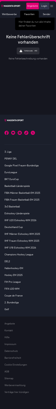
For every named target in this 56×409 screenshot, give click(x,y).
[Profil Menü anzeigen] (52, 6)
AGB (6, 371)
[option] (28, 152)
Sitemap (8, 378)
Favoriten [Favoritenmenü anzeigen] (29, 14)
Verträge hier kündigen (16, 392)
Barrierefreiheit (12, 358)
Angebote (9, 323)
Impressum (10, 344)
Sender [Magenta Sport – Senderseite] (46, 14)
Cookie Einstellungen (15, 364)
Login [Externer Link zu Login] (44, 6)
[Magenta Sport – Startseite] (10, 6)
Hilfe (7, 337)
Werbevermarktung (14, 385)
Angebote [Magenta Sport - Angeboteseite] (32, 6)
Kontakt (8, 330)
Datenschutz (11, 351)
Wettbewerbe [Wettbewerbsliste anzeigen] (9, 14)
